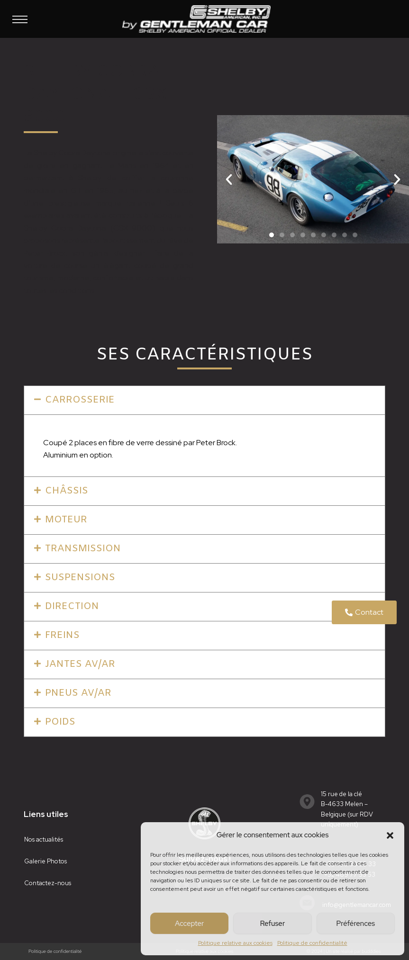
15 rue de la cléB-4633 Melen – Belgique (344, 804)
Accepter (189, 923)
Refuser (272, 923)
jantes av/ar (80, 664)
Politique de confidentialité (312, 943)
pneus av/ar (78, 693)
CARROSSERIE (80, 400)
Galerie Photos (45, 861)
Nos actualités (43, 839)
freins (62, 635)
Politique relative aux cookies (235, 943)
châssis (66, 490)
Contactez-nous (47, 883)
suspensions (80, 577)
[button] (390, 835)
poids (60, 722)
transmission (83, 548)
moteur (66, 519)
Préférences (355, 923)
